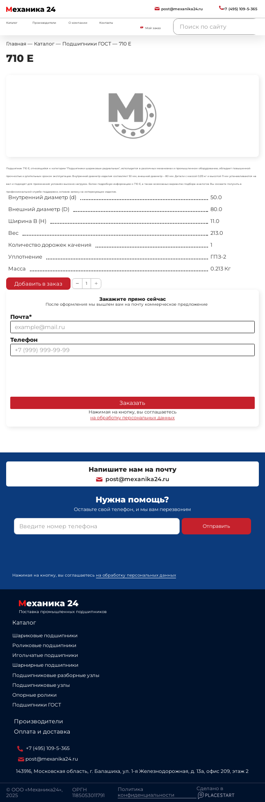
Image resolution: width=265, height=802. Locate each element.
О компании (78, 23)
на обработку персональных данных (132, 417)
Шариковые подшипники (45, 635)
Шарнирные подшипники (45, 665)
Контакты (106, 23)
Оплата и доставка (42, 731)
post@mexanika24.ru (132, 479)
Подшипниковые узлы (41, 685)
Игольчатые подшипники (45, 655)
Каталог (24, 622)
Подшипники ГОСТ (36, 705)
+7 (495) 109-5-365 (43, 748)
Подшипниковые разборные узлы (55, 675)
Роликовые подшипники (44, 645)
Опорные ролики (34, 695)
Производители (44, 23)
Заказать (132, 403)
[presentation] (72, 375)
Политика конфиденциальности (146, 792)
